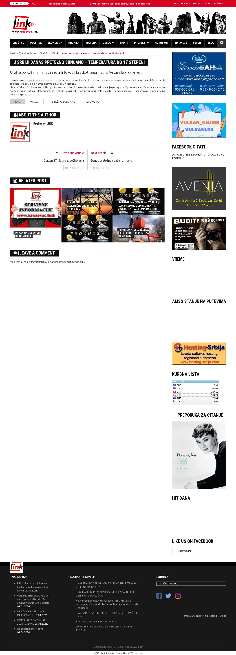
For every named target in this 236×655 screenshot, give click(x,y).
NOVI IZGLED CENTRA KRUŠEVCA (96, 621)
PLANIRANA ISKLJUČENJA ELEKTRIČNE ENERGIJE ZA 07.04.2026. (82, 206)
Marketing (197, 3)
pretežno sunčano (62, 101)
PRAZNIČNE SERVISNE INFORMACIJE (28, 234)
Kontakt (187, 3)
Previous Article (70, 152)
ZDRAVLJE (181, 42)
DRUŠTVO (18, 42)
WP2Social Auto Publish (104, 653)
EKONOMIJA (55, 42)
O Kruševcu (217, 3)
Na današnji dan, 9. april (65, 3)
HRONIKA (74, 42)
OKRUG (107, 42)
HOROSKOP (162, 42)
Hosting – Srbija (216, 615)
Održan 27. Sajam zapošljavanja (64, 160)
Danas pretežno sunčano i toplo (111, 160)
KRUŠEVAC (199, 278)
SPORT (124, 42)
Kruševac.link (184, 550)
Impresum (178, 3)
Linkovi (207, 3)
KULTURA (91, 42)
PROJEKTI (140, 42)
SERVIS (197, 42)
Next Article (102, 152)
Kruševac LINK (43, 123)
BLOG (211, 42)
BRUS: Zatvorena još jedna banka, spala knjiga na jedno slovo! (128, 3)
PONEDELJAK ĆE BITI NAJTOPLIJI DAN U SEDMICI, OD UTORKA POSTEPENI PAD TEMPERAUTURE (138, 206)
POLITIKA (36, 42)
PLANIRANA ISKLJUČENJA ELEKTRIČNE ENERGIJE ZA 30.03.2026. (134, 233)
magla (34, 101)
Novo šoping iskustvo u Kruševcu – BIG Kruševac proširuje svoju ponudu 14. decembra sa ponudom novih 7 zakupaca (107, 604)
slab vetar (92, 101)
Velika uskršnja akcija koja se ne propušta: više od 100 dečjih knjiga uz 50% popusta (33, 599)
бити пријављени (74, 261)
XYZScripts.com (135, 653)
